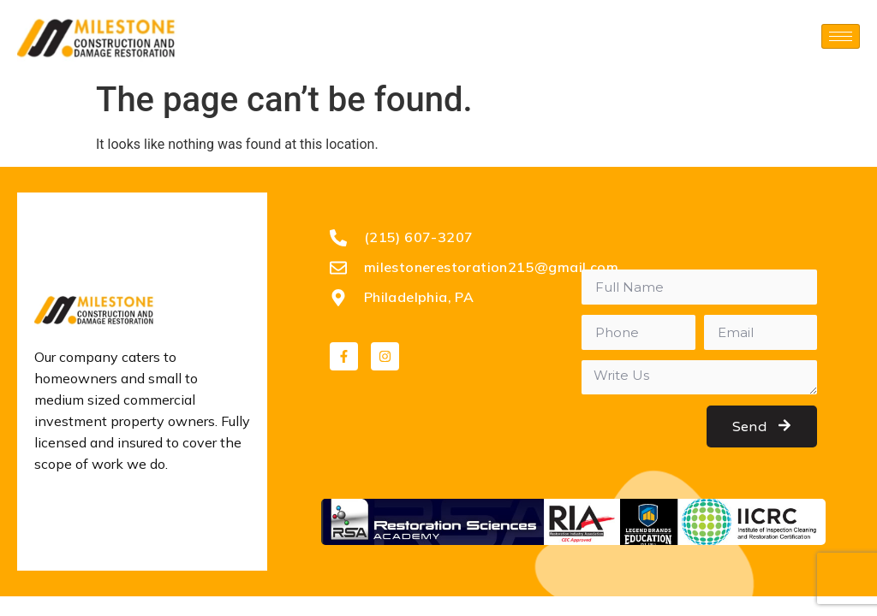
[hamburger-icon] (840, 36)
